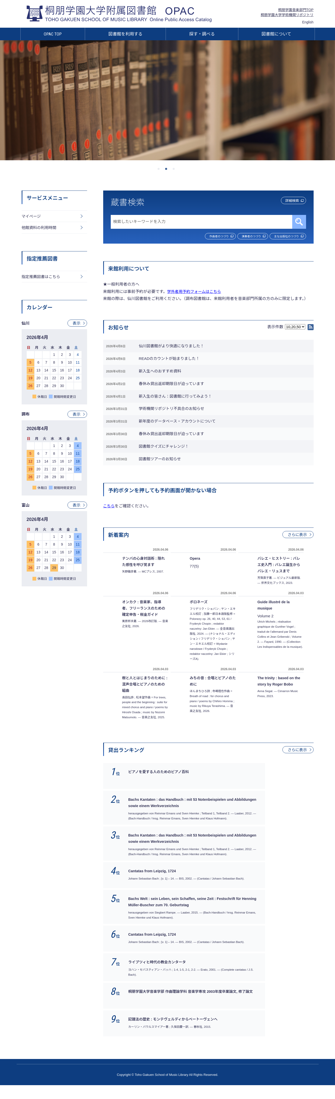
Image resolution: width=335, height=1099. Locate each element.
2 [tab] (167, 170)
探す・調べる (202, 33)
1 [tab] (160, 170)
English (307, 22)
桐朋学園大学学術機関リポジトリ (287, 15)
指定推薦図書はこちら (42, 278)
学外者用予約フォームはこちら (195, 292)
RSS (311, 328)
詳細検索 (288, 201)
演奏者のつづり (240, 236)
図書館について (276, 33)
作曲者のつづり (200, 236)
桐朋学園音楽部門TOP (296, 10)
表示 (76, 325)
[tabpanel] (167, 100)
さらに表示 (297, 557)
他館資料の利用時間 (40, 228)
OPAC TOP (53, 33)
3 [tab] (175, 170)
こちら (109, 529)
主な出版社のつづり (283, 236)
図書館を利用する (125, 33)
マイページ (32, 216)
